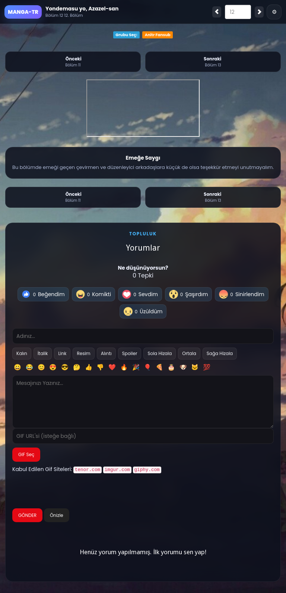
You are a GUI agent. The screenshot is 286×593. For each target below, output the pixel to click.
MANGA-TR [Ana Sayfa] (23, 12)
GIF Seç (26, 454)
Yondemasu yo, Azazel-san (82, 8)
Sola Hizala (159, 353)
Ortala (189, 353)
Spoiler (129, 353)
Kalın (21, 353)
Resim (83, 353)
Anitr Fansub (158, 35)
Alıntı (106, 353)
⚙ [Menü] (274, 12)
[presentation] (68, 491)
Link (62, 353)
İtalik (43, 353)
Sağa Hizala (220, 353)
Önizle (56, 514)
